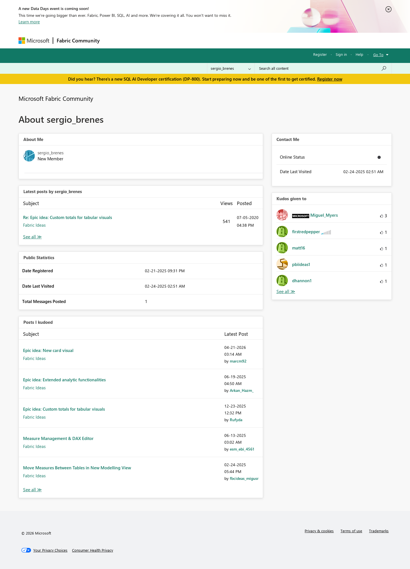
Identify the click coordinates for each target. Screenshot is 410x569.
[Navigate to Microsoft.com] (34, 40)
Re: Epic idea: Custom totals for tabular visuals (67, 217)
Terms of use (351, 530)
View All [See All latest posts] (32, 237)
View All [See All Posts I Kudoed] (32, 489)
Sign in (341, 54)
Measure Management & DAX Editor (58, 438)
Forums (112, 40)
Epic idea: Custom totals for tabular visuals (64, 409)
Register (320, 54)
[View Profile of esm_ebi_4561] (242, 449)
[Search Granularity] (230, 68)
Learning (234, 40)
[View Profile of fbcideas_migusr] (244, 478)
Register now (329, 79)
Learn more (29, 21)
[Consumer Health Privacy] (92, 550)
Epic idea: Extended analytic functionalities (64, 379)
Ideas (161, 40)
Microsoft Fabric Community (56, 98)
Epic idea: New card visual (48, 350)
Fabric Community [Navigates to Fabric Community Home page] (78, 40)
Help (359, 54)
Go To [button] (378, 54)
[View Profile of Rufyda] (236, 419)
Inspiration (137, 40)
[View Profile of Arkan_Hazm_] (242, 390)
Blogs (211, 40)
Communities (186, 40)
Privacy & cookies (319, 530)
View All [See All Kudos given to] (285, 291)
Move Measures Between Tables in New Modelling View (77, 467)
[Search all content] (323, 68)
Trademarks (379, 530)
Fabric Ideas (34, 225)
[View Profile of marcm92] (238, 361)
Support (258, 40)
